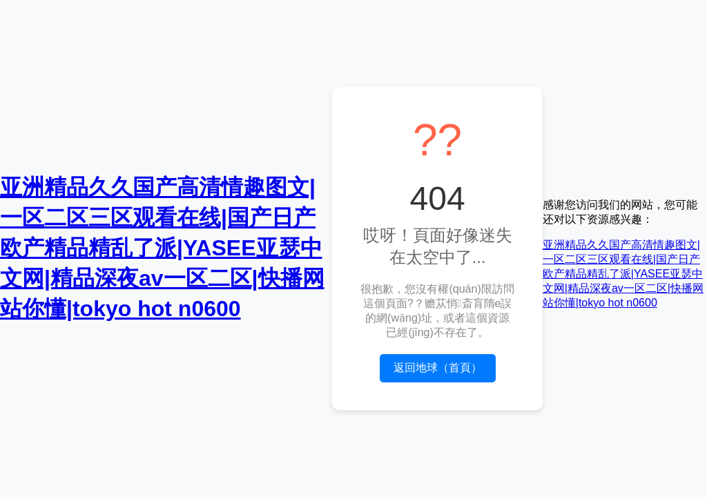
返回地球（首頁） (438, 367)
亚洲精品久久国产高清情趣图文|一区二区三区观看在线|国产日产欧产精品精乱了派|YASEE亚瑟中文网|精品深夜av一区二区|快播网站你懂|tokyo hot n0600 (162, 248)
